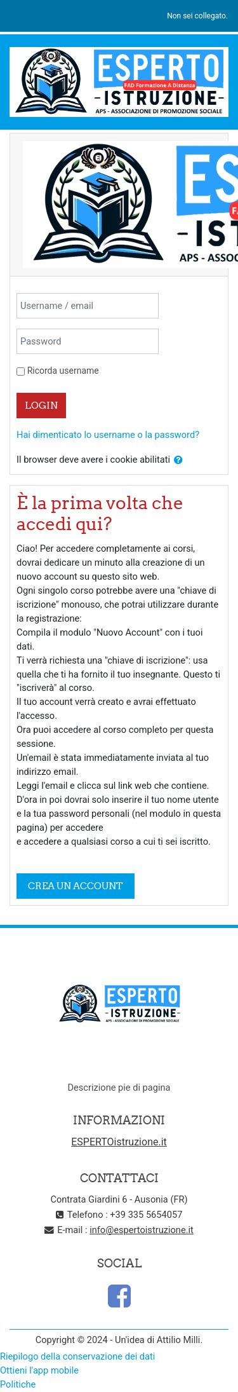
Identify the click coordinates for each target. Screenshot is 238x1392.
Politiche (18, 1384)
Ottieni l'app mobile (39, 1370)
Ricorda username (63, 370)
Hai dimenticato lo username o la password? (108, 434)
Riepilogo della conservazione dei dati (77, 1356)
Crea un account (75, 886)
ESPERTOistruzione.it (119, 1142)
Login (41, 405)
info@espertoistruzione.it (141, 1230)
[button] (178, 460)
